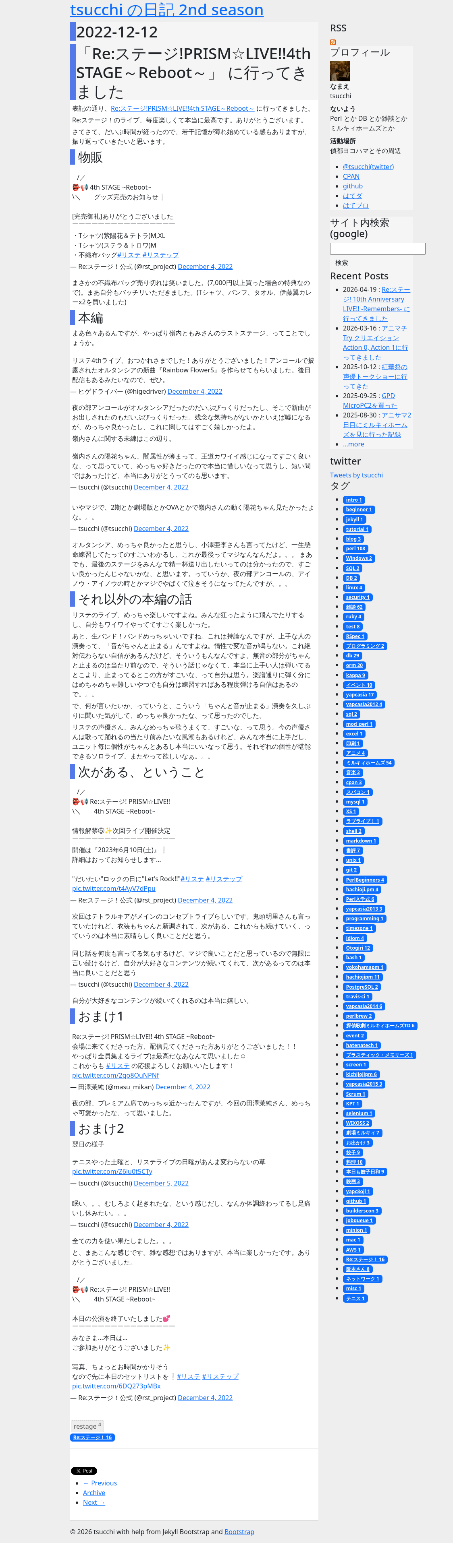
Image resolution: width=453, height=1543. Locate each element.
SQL (352, 568)
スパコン (358, 792)
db (352, 655)
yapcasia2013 (364, 908)
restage (87, 1426)
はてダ (352, 195)
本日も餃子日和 (365, 1171)
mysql (355, 801)
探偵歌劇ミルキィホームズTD (380, 1025)
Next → (94, 1502)
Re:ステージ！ (92, 1437)
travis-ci (358, 996)
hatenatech (362, 1045)
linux (354, 587)
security (358, 597)
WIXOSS (357, 1123)
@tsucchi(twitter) (368, 166)
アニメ (355, 753)
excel (354, 733)
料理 (354, 1162)
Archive (94, 1492)
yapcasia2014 (364, 1006)
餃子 (353, 1152)
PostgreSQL (362, 986)
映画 (353, 1181)
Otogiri (358, 947)
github (353, 186)
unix (353, 860)
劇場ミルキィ (362, 1132)
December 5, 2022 (161, 1183)
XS (351, 811)
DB (351, 577)
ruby (353, 616)
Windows (359, 558)
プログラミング (365, 645)
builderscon (362, 1210)
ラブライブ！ (362, 821)
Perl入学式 (360, 899)
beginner (359, 509)
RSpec (355, 636)
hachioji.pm (362, 889)
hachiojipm (363, 976)
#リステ (129, 254)
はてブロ (356, 205)
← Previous (100, 1483)
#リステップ (161, 254)
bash (354, 957)
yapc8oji (358, 1191)
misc (354, 1288)
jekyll (354, 519)
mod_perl (359, 724)
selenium (359, 1113)
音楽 (353, 772)
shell (354, 831)
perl (355, 548)
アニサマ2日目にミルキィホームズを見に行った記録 (377, 425)
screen (356, 1064)
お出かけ (358, 1142)
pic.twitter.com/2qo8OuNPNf (115, 1075)
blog (353, 538)
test (353, 626)
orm (354, 665)
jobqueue (359, 1220)
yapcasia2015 (364, 1083)
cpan (354, 782)
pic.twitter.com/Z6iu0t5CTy (112, 1171)
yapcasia (360, 694)
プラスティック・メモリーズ (379, 1054)
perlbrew (359, 1015)
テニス (355, 1298)
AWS (353, 1249)
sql (351, 714)
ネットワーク (362, 1278)
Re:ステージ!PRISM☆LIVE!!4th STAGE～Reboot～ (183, 108)
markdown (361, 840)
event (355, 1035)
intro (354, 499)
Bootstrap (239, 1531)
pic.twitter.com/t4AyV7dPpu (114, 888)
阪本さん (358, 1269)
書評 (353, 850)
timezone (359, 928)
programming (364, 918)
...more (353, 444)
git (351, 869)
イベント (359, 685)
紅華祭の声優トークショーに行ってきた (375, 376)
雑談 (354, 606)
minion (356, 1230)
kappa (355, 675)
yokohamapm (364, 967)
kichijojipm (361, 1074)
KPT (352, 1103)
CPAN (351, 176)
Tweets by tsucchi (356, 475)
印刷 (353, 743)
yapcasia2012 (364, 704)
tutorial (357, 529)
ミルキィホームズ (369, 762)
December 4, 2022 (205, 266)
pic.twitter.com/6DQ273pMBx (116, 1386)
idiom (355, 938)
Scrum (356, 1094)
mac (353, 1239)
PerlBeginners (365, 879)
